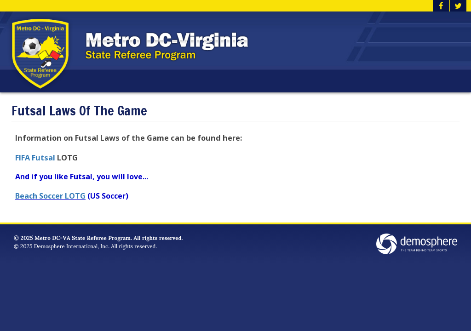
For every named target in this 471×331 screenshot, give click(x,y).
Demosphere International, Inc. (71, 246)
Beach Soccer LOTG (50, 196)
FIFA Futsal (36, 158)
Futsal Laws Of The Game (79, 111)
